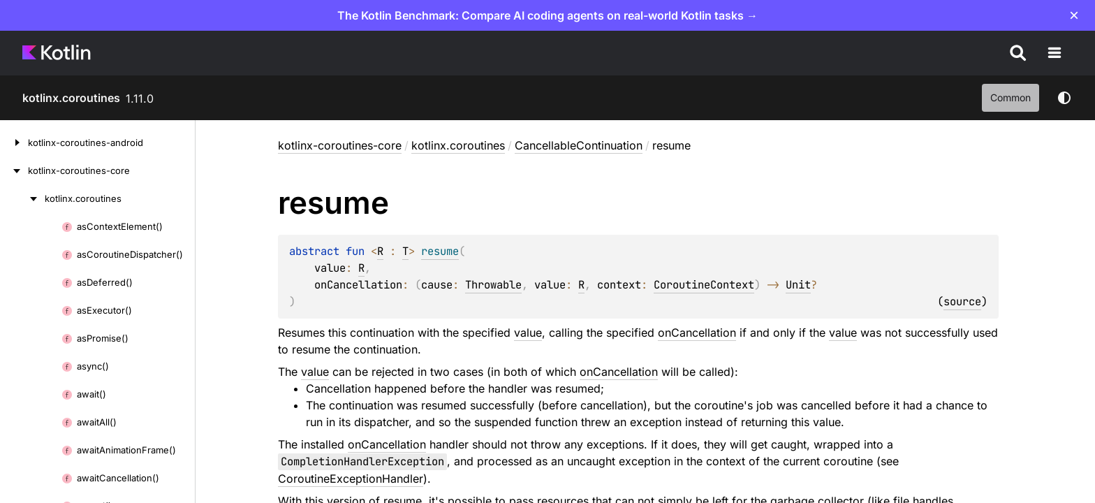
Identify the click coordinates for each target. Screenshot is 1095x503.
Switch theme (1064, 98)
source (962, 301)
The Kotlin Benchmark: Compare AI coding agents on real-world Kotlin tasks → (547, 15)
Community (885, 53)
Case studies (670, 53)
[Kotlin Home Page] (57, 53)
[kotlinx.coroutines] (22, 198)
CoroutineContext (704, 284)
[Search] (1064, 53)
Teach (953, 53)
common (1010, 97)
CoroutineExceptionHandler (350, 479)
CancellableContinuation (578, 145)
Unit (798, 284)
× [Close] (1074, 15)
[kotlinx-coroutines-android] (14, 142)
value (528, 333)
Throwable (493, 284)
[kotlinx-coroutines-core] (14, 170)
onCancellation (697, 333)
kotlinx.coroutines (71, 98)
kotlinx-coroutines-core (340, 145)
